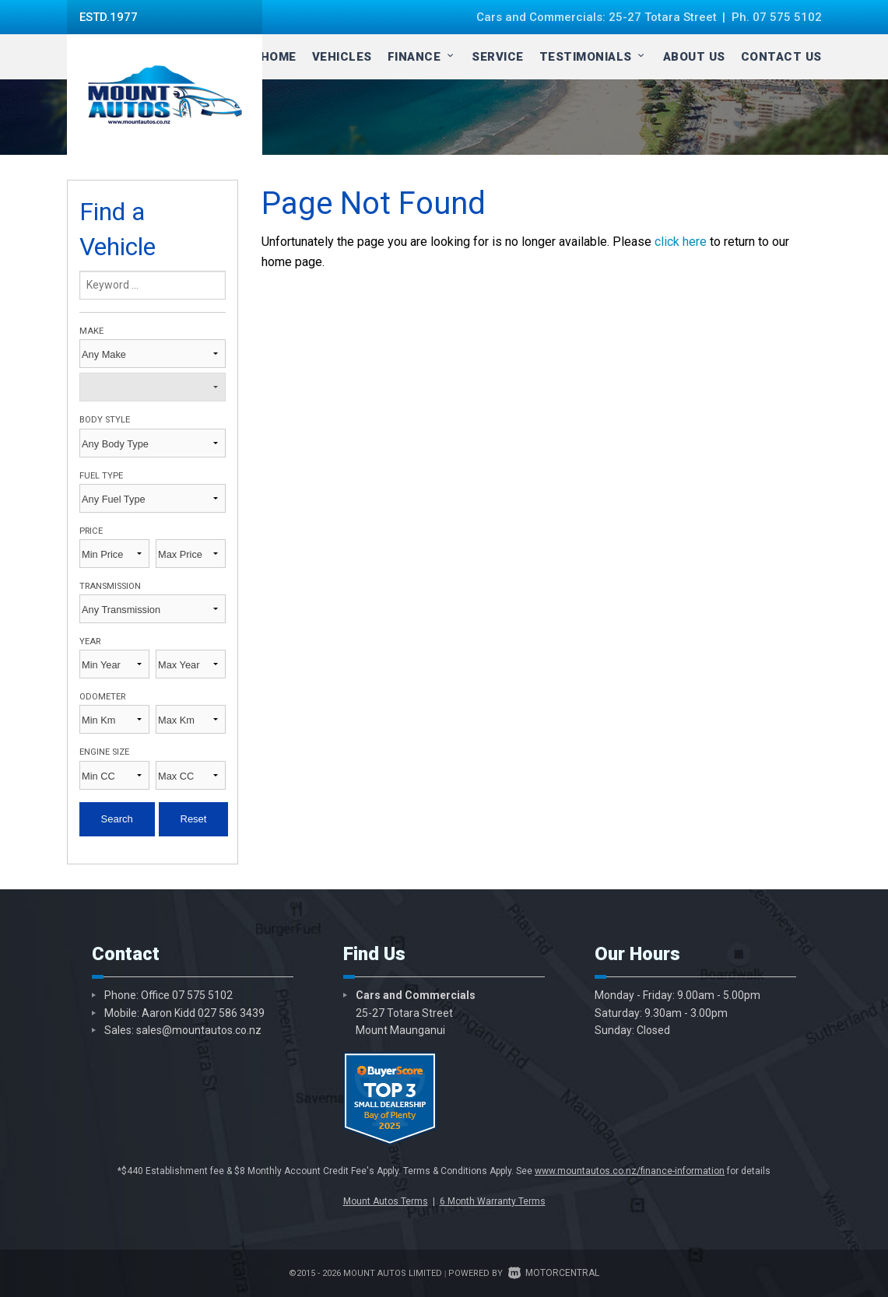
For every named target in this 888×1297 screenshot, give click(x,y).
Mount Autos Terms (385, 1201)
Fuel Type (101, 476)
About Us (694, 57)
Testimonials (593, 57)
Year (89, 641)
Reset (194, 819)
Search (117, 819)
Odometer (102, 697)
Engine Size (104, 752)
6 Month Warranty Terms (493, 1201)
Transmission (110, 586)
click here (681, 241)
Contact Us (781, 57)
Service (498, 57)
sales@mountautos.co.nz (198, 1030)
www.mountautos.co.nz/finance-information (630, 1171)
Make (91, 331)
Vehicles (342, 57)
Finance (422, 57)
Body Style (104, 420)
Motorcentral (553, 1272)
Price (91, 531)
